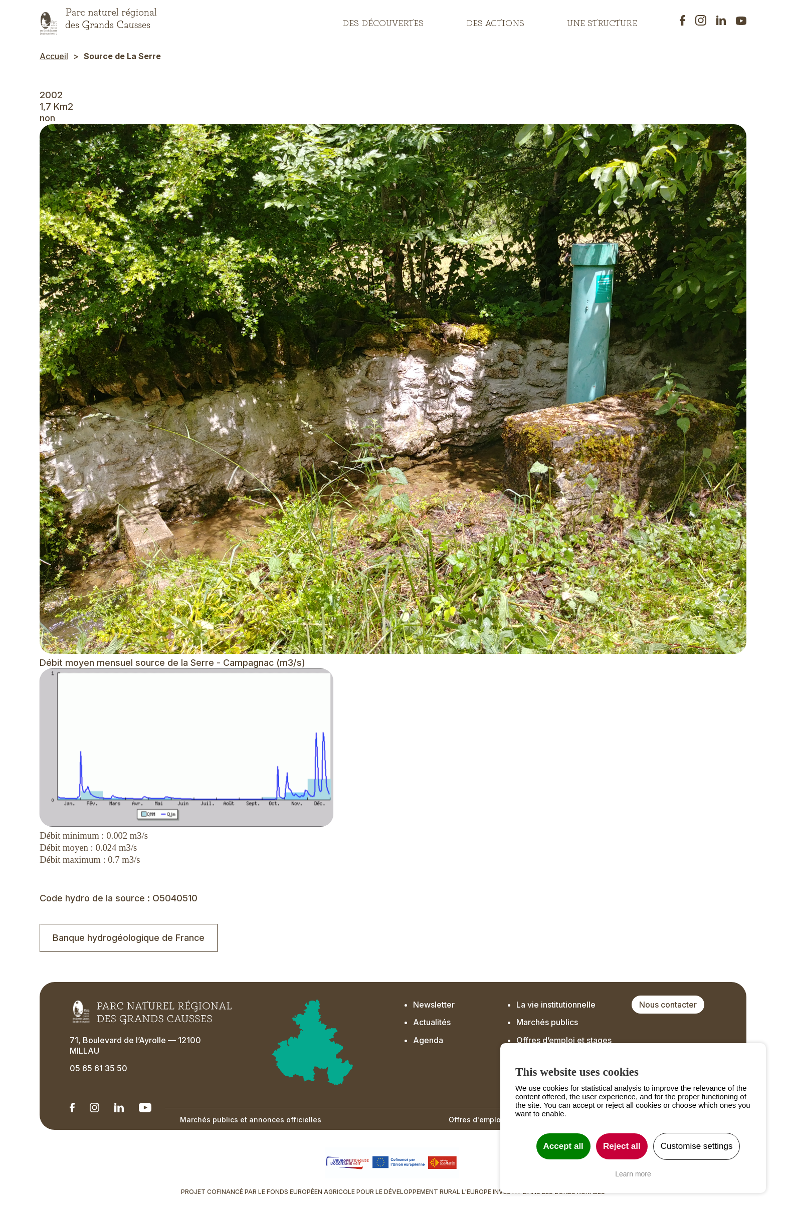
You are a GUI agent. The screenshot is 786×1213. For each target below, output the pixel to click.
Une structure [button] (602, 20)
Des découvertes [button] (383, 20)
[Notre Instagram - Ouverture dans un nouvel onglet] (94, 1107)
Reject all (622, 1146)
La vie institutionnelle (556, 1005)
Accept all (563, 1146)
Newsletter (434, 1005)
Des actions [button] (495, 20)
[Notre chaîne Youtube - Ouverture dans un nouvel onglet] (145, 1107)
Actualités (432, 1022)
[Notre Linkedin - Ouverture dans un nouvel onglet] (72, 1107)
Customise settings (697, 1146)
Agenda (428, 1040)
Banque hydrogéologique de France (129, 937)
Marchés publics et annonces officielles (250, 1119)
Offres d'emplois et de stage (499, 1119)
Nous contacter (668, 1005)
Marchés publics (547, 1022)
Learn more (633, 1174)
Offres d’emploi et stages (564, 1040)
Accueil (54, 56)
